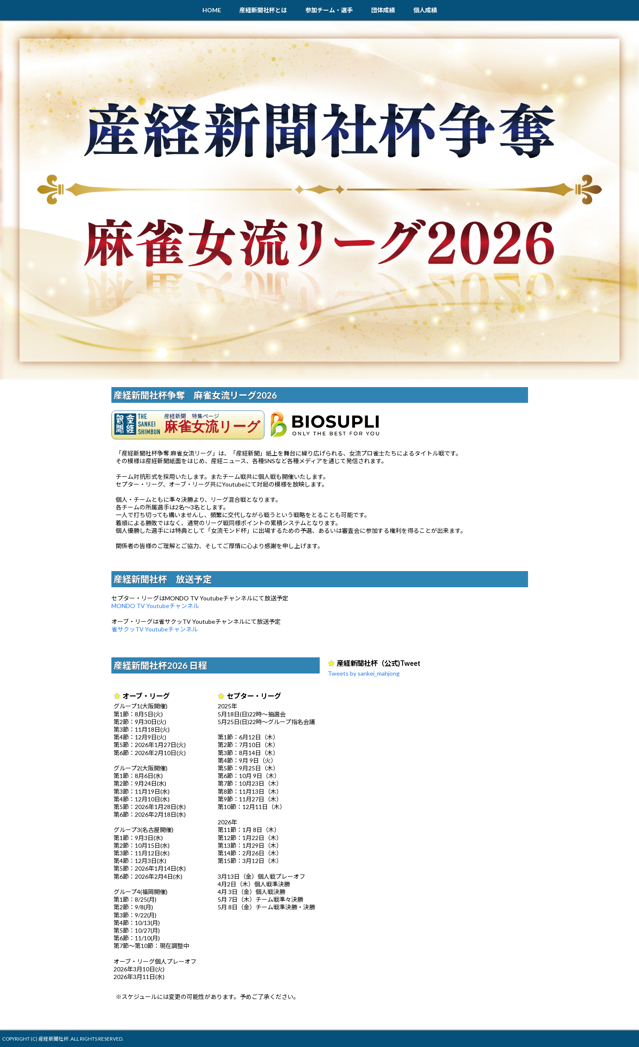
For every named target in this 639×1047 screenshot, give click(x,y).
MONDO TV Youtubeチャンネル (155, 605)
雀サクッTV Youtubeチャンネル (154, 629)
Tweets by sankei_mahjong (364, 673)
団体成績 (383, 10)
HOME (211, 10)
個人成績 (425, 10)
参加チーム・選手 (329, 10)
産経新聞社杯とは (263, 10)
